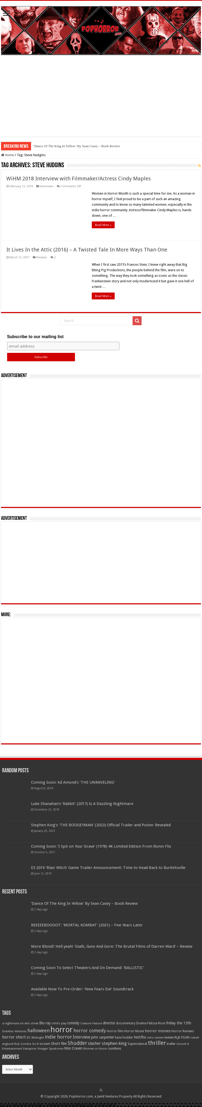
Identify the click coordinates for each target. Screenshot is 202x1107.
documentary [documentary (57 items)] (125, 1023)
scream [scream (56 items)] (44, 1044)
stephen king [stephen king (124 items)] (114, 1043)
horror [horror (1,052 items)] (61, 1029)
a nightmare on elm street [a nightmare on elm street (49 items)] (20, 1023)
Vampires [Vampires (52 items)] (30, 1048)
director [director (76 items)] (109, 1023)
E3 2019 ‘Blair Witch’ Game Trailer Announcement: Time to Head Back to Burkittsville (108, 867)
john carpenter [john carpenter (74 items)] (102, 1037)
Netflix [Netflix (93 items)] (140, 1037)
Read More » (103, 225)
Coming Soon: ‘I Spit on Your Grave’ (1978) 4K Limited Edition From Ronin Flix (101, 846)
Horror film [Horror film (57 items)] (115, 1031)
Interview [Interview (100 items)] (81, 1037)
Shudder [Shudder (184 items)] (77, 1043)
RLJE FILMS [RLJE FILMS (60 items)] (182, 1037)
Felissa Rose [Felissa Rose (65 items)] (156, 1023)
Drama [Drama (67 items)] (141, 1023)
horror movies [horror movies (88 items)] (158, 1031)
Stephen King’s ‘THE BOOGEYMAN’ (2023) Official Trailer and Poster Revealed (101, 825)
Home (7, 155)
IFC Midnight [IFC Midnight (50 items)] (35, 1037)
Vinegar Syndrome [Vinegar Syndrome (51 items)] (50, 1048)
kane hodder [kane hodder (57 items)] (124, 1037)
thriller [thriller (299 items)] (157, 1043)
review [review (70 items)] (169, 1037)
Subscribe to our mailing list (35, 336)
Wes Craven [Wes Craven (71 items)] (73, 1048)
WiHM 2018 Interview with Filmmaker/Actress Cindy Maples (78, 178)
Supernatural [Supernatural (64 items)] (137, 1044)
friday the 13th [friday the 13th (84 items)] (178, 1023)
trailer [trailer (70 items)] (171, 1044)
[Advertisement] (101, 100)
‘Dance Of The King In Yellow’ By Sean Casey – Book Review (76, 146)
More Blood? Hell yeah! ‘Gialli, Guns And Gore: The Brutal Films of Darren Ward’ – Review (111, 946)
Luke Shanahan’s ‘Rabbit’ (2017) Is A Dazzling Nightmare (82, 803)
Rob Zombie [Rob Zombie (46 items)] (22, 1044)
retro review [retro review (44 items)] (155, 1037)
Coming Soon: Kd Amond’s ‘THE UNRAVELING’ (73, 782)
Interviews (46, 186)
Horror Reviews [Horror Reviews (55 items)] (182, 1031)
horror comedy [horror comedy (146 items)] (89, 1030)
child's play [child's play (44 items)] (59, 1023)
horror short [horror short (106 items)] (14, 1037)
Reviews (41, 257)
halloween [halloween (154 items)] (38, 1030)
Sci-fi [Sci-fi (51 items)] (35, 1044)
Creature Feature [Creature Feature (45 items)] (91, 1023)
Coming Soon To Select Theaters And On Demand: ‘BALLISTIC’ (87, 967)
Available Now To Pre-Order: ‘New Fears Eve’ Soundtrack (82, 989)
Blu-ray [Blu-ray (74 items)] (45, 1023)
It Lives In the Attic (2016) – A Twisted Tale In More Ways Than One (86, 249)
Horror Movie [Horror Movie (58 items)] (134, 1031)
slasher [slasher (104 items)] (94, 1043)
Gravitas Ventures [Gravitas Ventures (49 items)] (14, 1031)
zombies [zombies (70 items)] (114, 1048)
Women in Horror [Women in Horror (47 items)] (95, 1048)
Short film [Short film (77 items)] (59, 1043)
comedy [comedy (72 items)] (73, 1023)
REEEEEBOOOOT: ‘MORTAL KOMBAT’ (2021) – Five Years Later (87, 925)
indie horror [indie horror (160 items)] (58, 1037)
